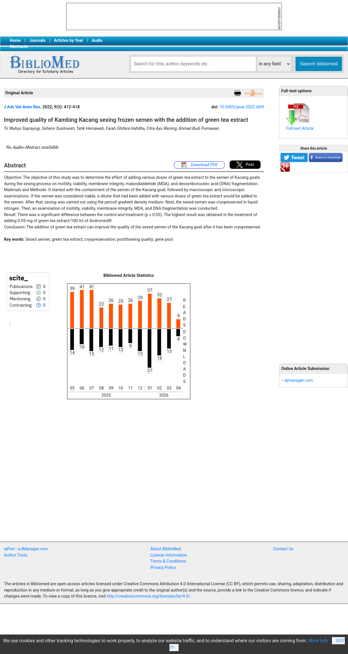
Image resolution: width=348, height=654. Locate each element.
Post (245, 165)
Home (15, 40)
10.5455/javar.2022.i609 (241, 107)
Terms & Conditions (168, 561)
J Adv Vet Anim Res (22, 107)
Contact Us (283, 549)
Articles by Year (68, 40)
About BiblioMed (165, 549)
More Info (318, 640)
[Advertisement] (313, 265)
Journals (37, 40)
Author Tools (15, 555)
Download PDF (199, 165)
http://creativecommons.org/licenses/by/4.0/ (148, 596)
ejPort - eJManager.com (26, 549)
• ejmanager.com (297, 380)
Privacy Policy (163, 567)
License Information (168, 555)
